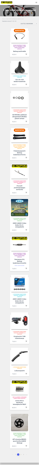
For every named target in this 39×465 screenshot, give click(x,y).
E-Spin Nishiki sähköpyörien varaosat (13, 18)
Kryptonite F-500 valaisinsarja (19, 337)
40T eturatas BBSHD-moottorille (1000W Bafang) (20, 441)
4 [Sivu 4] (23, 454)
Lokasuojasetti (19, 371)
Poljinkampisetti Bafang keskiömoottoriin (19, 152)
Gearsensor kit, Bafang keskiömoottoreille (19, 261)
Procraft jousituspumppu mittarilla (19, 187)
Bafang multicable (19, 51)
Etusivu (3, 18)
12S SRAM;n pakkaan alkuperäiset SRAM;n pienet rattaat (19, 116)
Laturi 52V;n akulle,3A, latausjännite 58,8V (19, 402)
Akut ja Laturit (16, 397)
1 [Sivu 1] (15, 454)
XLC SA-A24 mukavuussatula (19, 80)
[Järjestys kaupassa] (29, 24)
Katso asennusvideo (19, 265)
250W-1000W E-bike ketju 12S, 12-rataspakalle (19, 301)
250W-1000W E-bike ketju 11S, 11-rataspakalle (19, 225)
